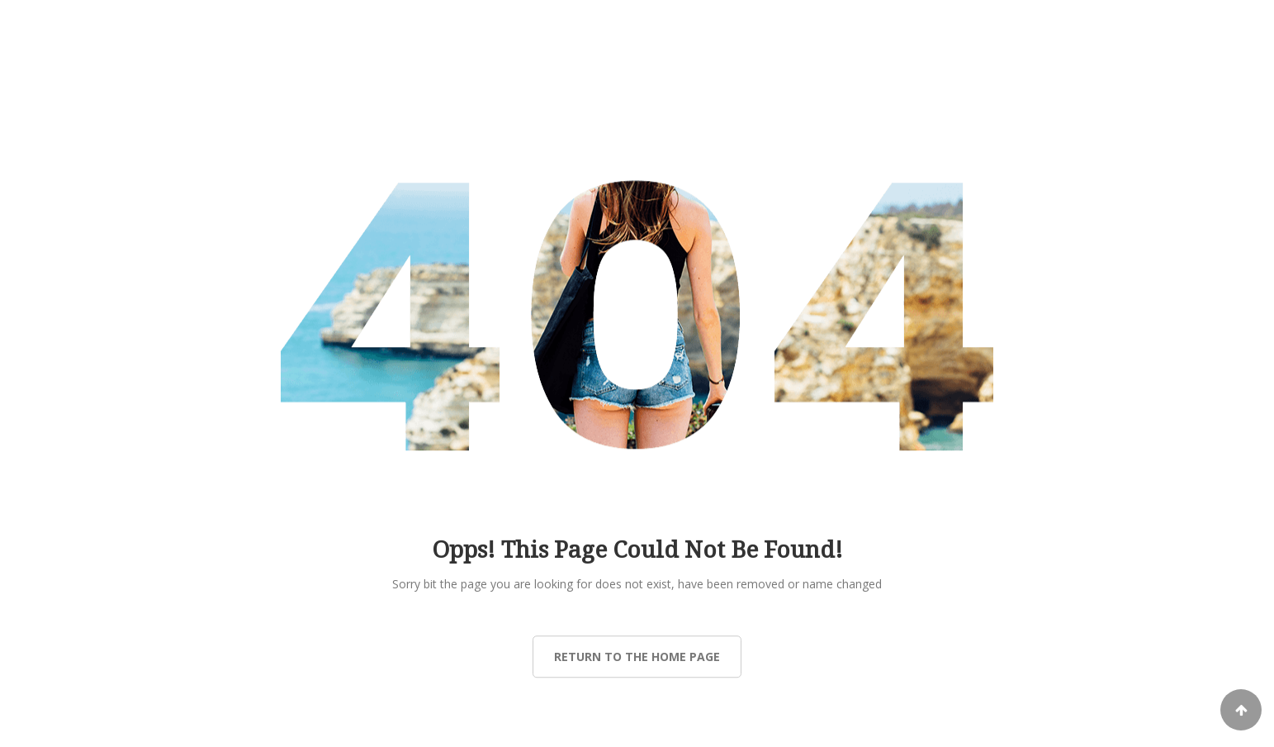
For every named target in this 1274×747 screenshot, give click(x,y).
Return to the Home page (637, 656)
